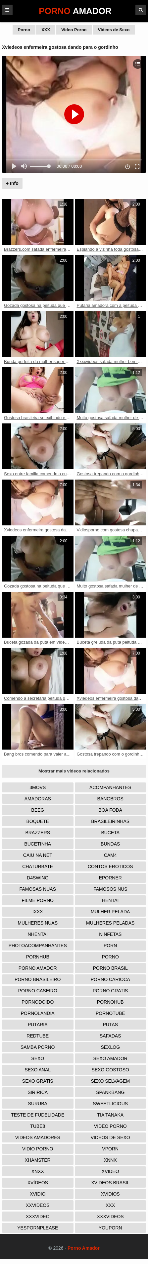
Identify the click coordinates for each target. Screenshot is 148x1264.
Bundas (110, 844)
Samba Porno (38, 1047)
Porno (24, 29)
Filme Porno (38, 900)
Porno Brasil (110, 968)
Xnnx (110, 1160)
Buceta (110, 832)
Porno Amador (38, 968)
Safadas (110, 1035)
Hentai (110, 900)
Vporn (110, 1148)
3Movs (37, 787)
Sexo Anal (38, 1069)
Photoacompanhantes (38, 945)
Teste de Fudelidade (37, 1115)
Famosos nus (110, 889)
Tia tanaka (110, 1115)
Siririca (37, 1092)
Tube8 (37, 1126)
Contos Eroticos (110, 866)
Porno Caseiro (37, 990)
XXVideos (38, 1205)
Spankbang (110, 1092)
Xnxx (37, 1171)
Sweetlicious (110, 1103)
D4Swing (37, 877)
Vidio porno (37, 1148)
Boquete (37, 821)
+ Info (12, 183)
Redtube (37, 1035)
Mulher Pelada (110, 911)
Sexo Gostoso (110, 1069)
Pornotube (110, 1013)
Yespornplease (37, 1227)
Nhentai (38, 934)
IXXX (37, 911)
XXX (45, 29)
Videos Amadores (37, 1137)
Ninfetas (110, 934)
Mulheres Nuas (38, 923)
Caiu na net (37, 855)
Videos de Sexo (114, 29)
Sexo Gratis (37, 1081)
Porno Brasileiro (38, 979)
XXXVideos (110, 1216)
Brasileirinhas (110, 821)
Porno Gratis (110, 990)
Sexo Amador (110, 1058)
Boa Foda (110, 810)
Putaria (38, 1024)
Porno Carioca (110, 979)
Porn (110, 945)
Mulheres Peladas (110, 923)
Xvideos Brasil (110, 1182)
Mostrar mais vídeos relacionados (74, 770)
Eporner (110, 877)
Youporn (110, 1227)
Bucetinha (37, 844)
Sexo (37, 1058)
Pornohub (110, 1002)
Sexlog (110, 1047)
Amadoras (38, 798)
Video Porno (73, 29)
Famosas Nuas (38, 889)
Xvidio (37, 1194)
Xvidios (110, 1194)
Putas (110, 1024)
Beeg (37, 810)
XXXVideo (38, 1216)
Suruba (37, 1103)
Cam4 (110, 855)
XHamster (38, 1160)
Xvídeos (37, 1182)
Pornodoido (38, 1002)
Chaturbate (37, 866)
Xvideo (110, 1171)
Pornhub (37, 956)
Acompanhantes (110, 787)
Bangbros (110, 798)
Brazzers (37, 832)
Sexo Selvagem (110, 1081)
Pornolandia (38, 1013)
